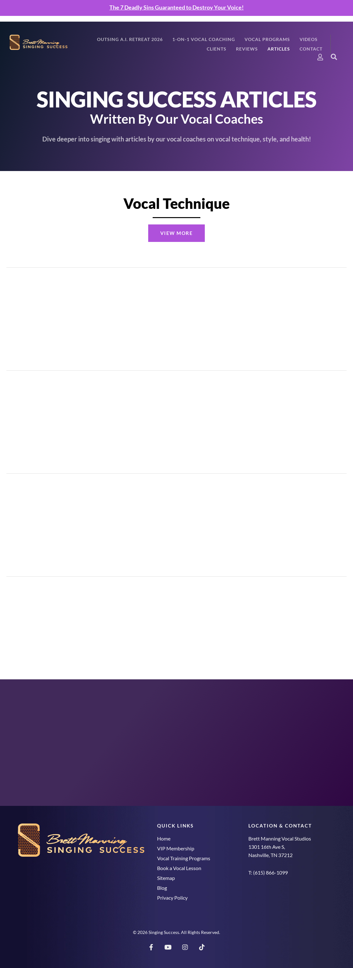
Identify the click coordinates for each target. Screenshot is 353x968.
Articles (278, 48)
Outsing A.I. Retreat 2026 (130, 39)
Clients (216, 48)
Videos (309, 39)
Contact (311, 48)
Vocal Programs (267, 39)
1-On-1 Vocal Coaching (203, 39)
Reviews (247, 48)
